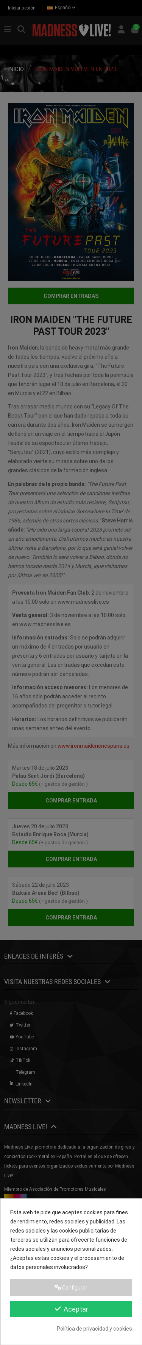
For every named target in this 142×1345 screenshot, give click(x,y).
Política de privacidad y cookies (94, 1329)
